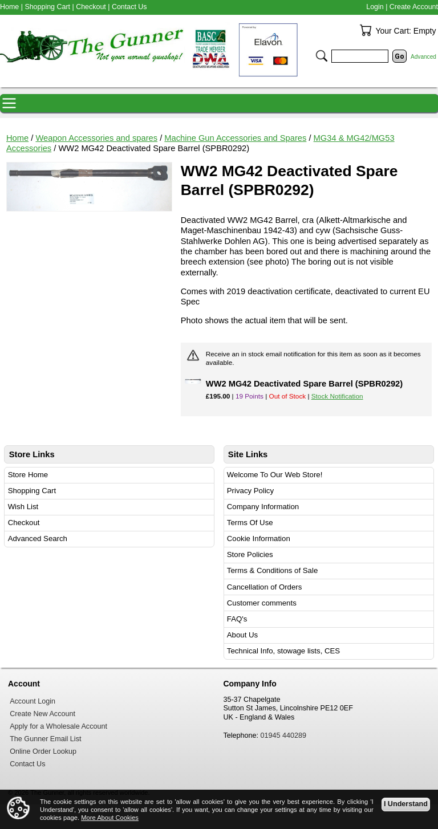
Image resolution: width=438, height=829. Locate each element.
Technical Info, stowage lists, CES (283, 651)
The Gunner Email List (45, 739)
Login (374, 7)
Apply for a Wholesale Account (58, 726)
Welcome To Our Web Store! (275, 474)
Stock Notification (337, 396)
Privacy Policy (250, 490)
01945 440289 (284, 735)
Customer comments (262, 603)
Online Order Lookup (43, 751)
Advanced (423, 57)
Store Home (28, 474)
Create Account (414, 7)
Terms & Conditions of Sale (272, 570)
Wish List (23, 506)
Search (322, 56)
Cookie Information (258, 538)
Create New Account (42, 714)
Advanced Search (37, 538)
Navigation (9, 103)
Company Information (263, 506)
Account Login (32, 701)
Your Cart (366, 30)
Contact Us (129, 7)
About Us (242, 635)
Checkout (24, 522)
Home (17, 138)
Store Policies (250, 554)
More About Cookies (110, 817)
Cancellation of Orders (264, 587)
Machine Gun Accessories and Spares (235, 138)
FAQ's (237, 619)
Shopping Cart (32, 490)
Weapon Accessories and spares (96, 138)
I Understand (406, 804)
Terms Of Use (250, 522)
